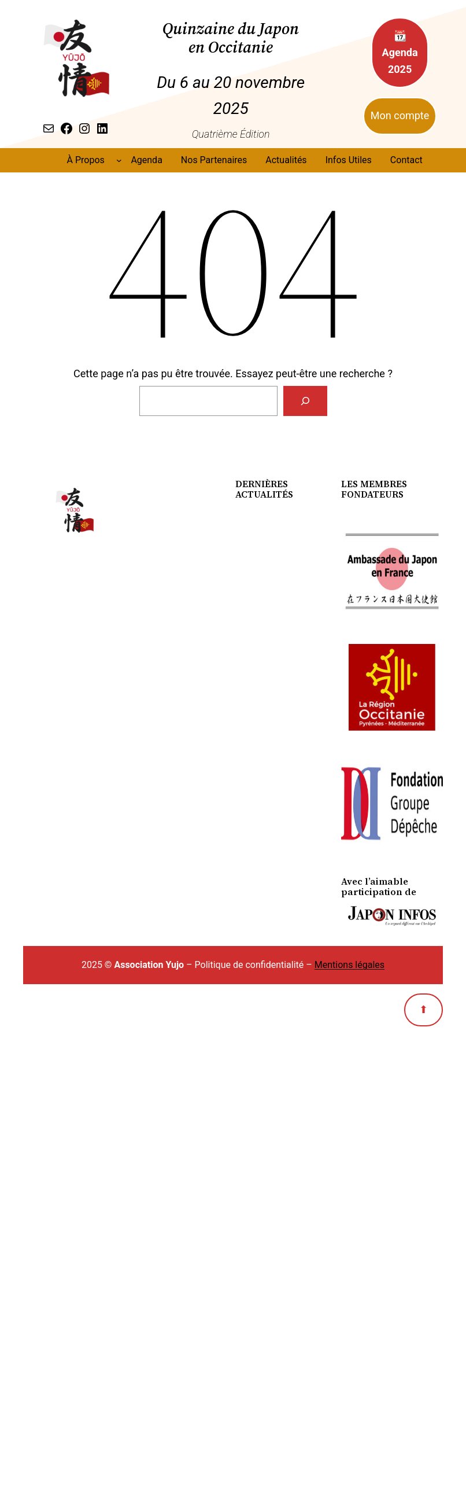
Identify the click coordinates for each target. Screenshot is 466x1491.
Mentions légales (349, 964)
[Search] (305, 401)
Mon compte (400, 115)
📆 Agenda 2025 (400, 52)
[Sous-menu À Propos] (119, 160)
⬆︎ (423, 1009)
